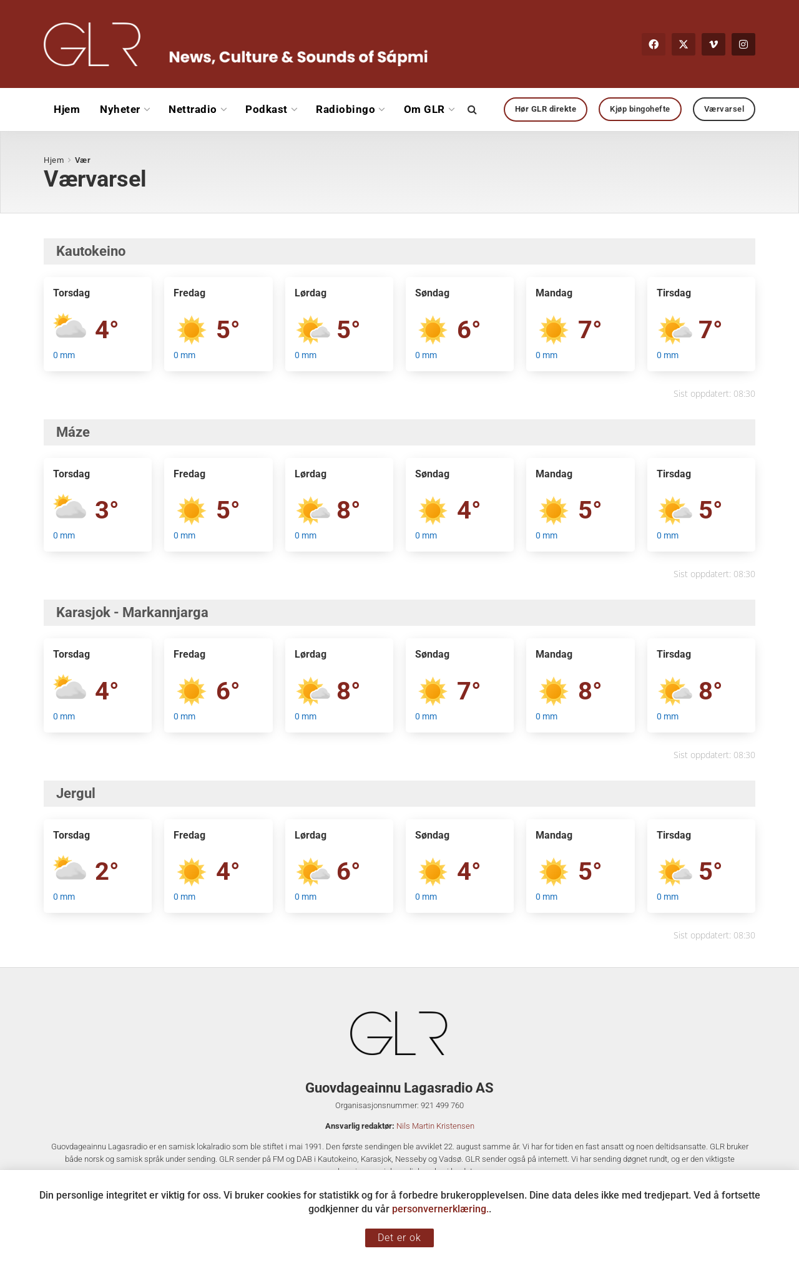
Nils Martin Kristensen (435, 1126)
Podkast (266, 109)
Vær (83, 160)
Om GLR (424, 109)
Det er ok (399, 1238)
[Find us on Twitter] (683, 44)
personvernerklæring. (440, 1209)
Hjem (67, 109)
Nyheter (120, 109)
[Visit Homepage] (236, 44)
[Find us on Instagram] (743, 44)
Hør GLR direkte (546, 109)
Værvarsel (724, 109)
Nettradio (193, 109)
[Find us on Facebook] (653, 44)
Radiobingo (345, 109)
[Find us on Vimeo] (713, 44)
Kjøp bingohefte (640, 109)
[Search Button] (472, 109)
